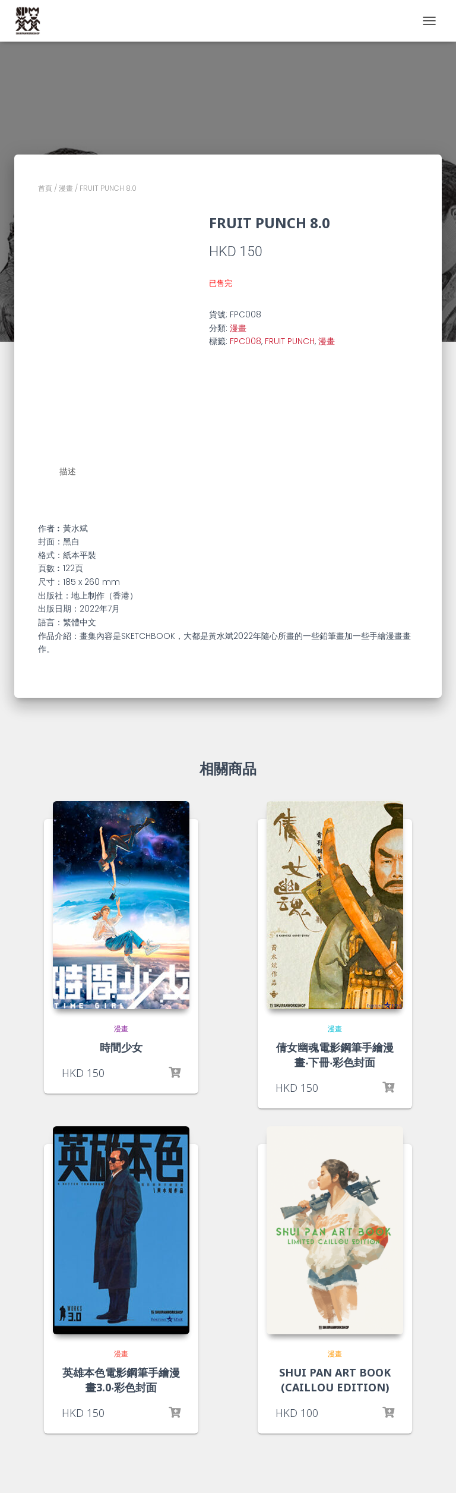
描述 (67, 471)
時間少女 (121, 1047)
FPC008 (245, 341)
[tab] (76, 472)
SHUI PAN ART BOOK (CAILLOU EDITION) (335, 1379)
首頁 (45, 188)
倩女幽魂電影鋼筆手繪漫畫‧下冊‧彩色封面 (335, 1054)
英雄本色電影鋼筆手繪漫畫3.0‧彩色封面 (121, 1379)
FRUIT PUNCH (290, 341)
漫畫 (66, 188)
